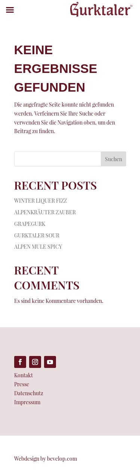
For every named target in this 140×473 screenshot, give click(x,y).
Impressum (27, 402)
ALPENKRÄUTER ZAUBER (45, 212)
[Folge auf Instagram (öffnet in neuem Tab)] (35, 362)
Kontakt (23, 375)
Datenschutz (28, 393)
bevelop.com (62, 458)
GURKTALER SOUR (36, 235)
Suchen (113, 159)
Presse (21, 384)
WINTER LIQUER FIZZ (40, 200)
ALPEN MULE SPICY (38, 246)
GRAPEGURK (29, 223)
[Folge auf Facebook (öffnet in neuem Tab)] (20, 362)
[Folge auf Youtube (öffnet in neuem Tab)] (50, 362)
